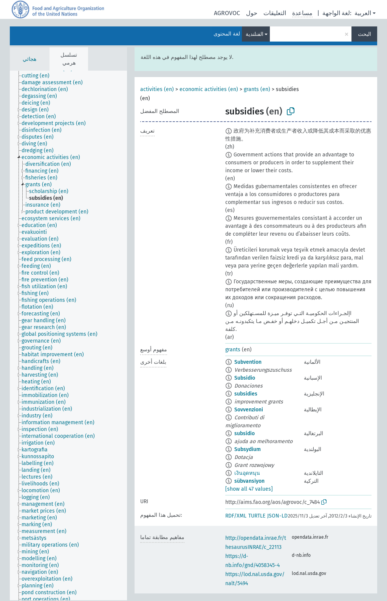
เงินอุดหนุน (247, 473)
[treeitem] (38, 76)
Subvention (248, 362)
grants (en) (257, 89)
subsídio (244, 433)
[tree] (68, 335)
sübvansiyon (249, 481)
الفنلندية (254, 34)
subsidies (245, 394)
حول (251, 13)
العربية (362, 13)
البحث (364, 34)
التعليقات (274, 13)
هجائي (29, 59)
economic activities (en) (209, 89)
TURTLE (256, 516)
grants (232, 349)
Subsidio (244, 378)
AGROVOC (227, 13)
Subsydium (247, 449)
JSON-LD (277, 516)
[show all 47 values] (249, 489)
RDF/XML (235, 516)
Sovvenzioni (248, 409)
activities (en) (157, 89)
